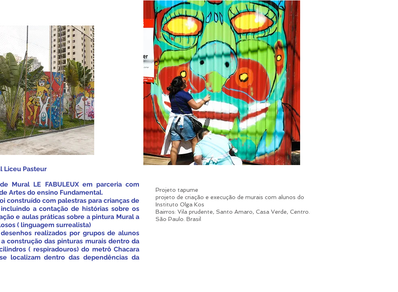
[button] (221, 82)
